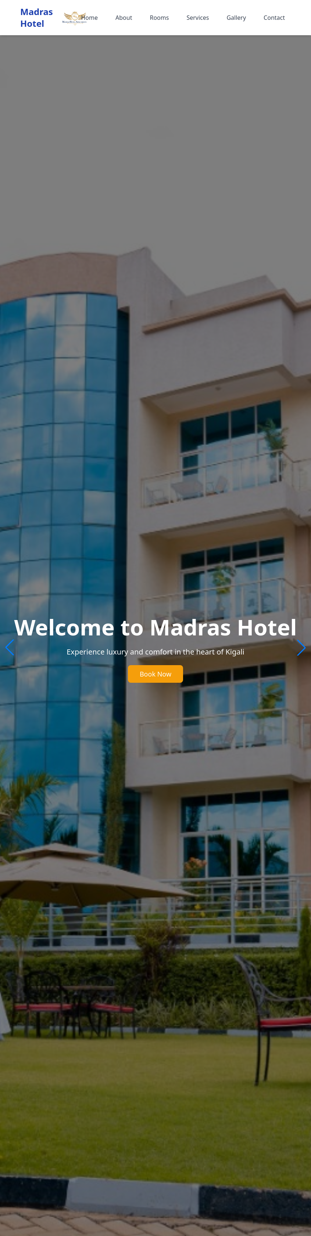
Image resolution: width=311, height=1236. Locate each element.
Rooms (159, 18)
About (123, 18)
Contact (274, 18)
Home (89, 18)
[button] (301, 647)
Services (197, 18)
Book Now (155, 674)
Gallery (236, 18)
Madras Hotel (36, 17)
